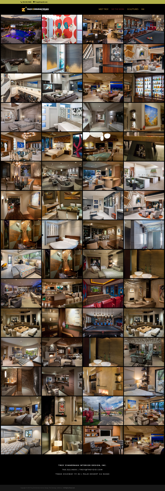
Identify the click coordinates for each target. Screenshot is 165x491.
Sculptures (132, 9)
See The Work (117, 9)
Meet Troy (103, 9)
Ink (142, 9)
